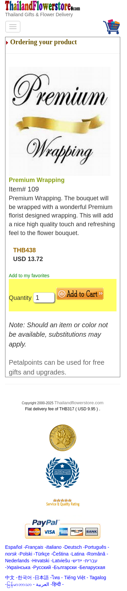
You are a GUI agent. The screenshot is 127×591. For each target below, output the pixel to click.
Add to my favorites (29, 275)
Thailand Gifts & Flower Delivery (39, 14)
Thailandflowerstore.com (78, 402)
